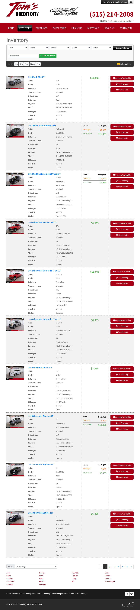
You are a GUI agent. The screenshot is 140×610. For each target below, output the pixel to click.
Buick (8, 575)
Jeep (74, 578)
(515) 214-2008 (112, 14)
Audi (8, 573)
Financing (46, 593)
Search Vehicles (122, 48)
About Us (64, 593)
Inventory (16, 593)
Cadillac (9, 578)
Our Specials (36, 593)
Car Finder (25, 593)
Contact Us (74, 593)
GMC (41, 578)
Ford (41, 575)
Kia (73, 581)
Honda (41, 581)
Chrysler (9, 584)
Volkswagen (110, 581)
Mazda (107, 575)
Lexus (107, 573)
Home (8, 593)
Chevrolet (10, 581)
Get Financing (122, 84)
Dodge (42, 573)
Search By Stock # (47, 55)
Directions (56, 593)
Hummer (42, 584)
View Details (122, 90)
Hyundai (75, 573)
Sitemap (83, 593)
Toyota (107, 578)
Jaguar (75, 575)
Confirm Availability (122, 78)
